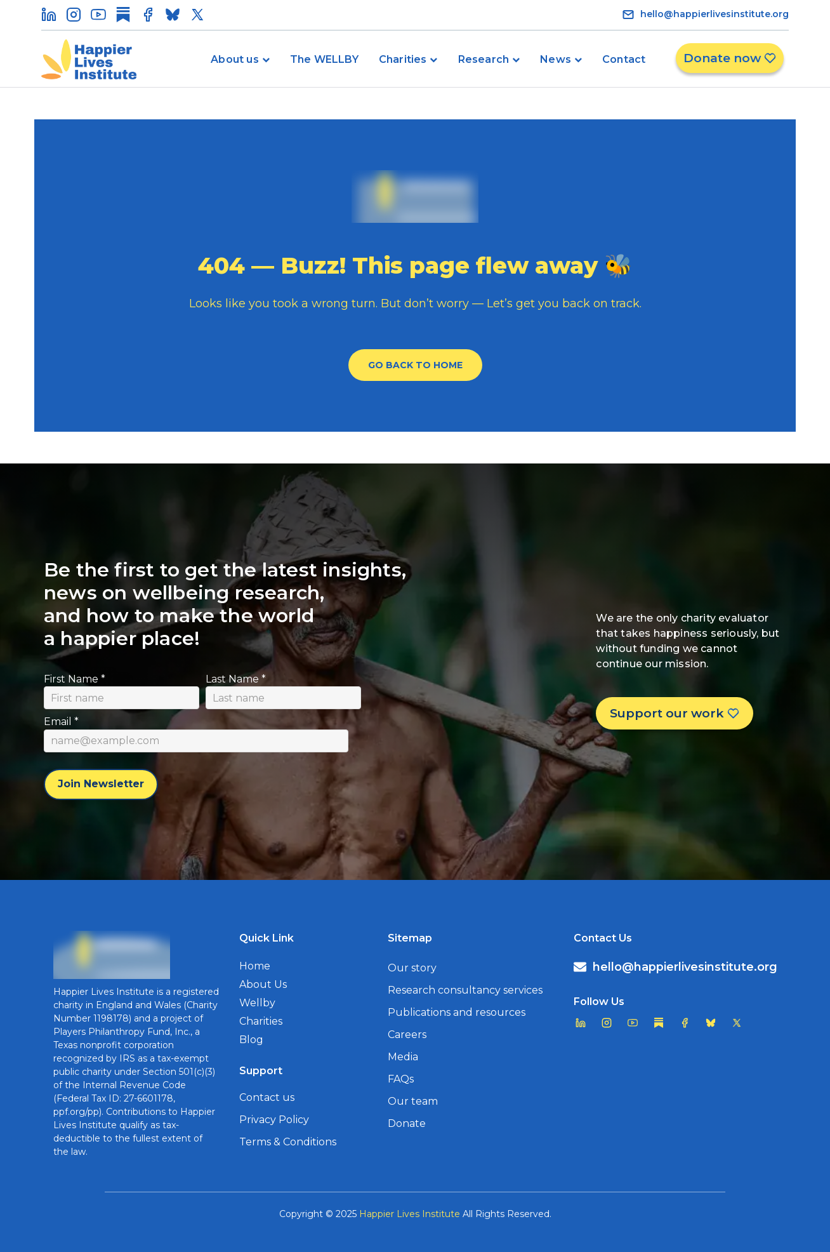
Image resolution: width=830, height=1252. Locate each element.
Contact (623, 59)
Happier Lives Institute (409, 1214)
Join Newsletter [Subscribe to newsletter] (101, 784)
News (555, 59)
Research (484, 59)
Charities (403, 59)
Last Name (236, 679)
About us (235, 59)
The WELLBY (324, 59)
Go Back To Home (415, 365)
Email (61, 722)
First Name (74, 679)
